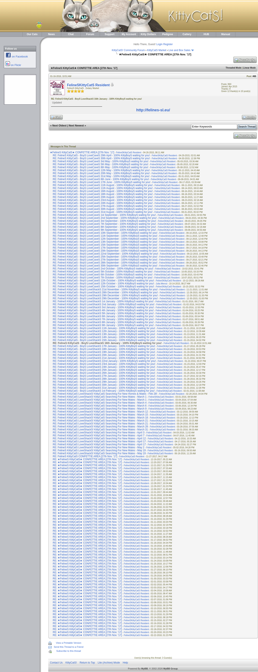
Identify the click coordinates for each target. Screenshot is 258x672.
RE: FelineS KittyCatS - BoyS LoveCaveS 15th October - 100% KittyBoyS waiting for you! (103, 286)
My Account (129, 34)
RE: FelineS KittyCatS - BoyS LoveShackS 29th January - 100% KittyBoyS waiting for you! (104, 381)
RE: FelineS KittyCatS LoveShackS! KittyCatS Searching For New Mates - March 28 (100, 426)
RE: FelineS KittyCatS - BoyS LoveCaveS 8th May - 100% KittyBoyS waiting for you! (100, 167)
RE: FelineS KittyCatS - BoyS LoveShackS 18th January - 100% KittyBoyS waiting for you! (104, 349)
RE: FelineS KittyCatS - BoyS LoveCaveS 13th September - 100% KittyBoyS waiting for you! (105, 241)
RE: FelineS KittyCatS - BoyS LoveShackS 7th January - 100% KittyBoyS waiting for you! (103, 319)
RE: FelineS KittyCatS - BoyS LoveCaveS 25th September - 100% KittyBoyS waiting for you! (105, 256)
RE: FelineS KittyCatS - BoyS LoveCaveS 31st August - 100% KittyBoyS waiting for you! (103, 212)
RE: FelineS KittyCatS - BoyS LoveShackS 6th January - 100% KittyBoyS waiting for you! (103, 316)
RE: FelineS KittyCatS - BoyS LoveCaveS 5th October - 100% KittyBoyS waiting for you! (103, 271)
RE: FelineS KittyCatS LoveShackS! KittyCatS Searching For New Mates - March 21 (100, 420)
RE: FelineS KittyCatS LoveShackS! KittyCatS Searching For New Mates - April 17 (99, 441)
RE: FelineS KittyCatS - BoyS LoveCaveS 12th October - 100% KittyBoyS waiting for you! (103, 280)
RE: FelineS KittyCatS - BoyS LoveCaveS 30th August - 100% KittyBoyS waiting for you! (103, 209)
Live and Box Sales (179, 50)
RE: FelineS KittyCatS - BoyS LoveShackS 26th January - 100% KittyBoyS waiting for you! (104, 372)
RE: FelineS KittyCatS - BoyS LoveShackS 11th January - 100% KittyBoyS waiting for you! (104, 328)
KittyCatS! (71, 662)
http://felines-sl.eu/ (153, 110)
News (51, 34)
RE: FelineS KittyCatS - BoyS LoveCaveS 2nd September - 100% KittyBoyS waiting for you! (105, 217)
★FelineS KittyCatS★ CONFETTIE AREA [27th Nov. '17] (82, 152)
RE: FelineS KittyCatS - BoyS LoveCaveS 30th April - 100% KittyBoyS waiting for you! (101, 158)
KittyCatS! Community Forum (128, 50)
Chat (71, 34)
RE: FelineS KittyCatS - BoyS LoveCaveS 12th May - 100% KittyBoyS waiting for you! (101, 170)
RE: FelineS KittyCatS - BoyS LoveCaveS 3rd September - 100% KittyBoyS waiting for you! (104, 220)
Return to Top (87, 662)
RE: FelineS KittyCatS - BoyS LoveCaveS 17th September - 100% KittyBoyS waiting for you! (105, 247)
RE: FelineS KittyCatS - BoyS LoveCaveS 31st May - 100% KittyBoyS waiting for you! (101, 176)
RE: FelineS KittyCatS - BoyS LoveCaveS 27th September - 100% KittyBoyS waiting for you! (105, 259)
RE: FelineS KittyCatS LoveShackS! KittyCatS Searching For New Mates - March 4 (100, 402)
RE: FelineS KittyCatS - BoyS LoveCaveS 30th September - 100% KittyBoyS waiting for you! (105, 265)
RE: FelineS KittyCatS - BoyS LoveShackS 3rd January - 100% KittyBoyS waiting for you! (103, 307)
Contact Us (56, 662)
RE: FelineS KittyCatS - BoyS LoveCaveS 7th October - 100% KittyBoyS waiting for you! (103, 277)
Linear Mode (249, 68)
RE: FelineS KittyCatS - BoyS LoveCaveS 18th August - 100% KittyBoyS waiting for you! (103, 194)
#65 (254, 76)
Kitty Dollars (148, 34)
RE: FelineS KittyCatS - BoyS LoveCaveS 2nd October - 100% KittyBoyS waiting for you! (103, 268)
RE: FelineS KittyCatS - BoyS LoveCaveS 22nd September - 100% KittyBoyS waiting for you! (105, 253)
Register (168, 44)
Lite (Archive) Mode (109, 662)
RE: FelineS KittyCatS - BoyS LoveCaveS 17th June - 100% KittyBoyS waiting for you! (101, 182)
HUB (206, 34)
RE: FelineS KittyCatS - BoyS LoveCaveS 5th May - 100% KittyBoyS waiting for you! (100, 164)
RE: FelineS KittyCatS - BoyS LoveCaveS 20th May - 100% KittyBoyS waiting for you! (101, 173)
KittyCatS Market (156, 50)
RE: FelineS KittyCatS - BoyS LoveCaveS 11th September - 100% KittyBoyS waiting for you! (105, 235)
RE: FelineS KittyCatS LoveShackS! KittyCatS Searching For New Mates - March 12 (100, 411)
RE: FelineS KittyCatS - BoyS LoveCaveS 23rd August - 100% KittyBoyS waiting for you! (103, 200)
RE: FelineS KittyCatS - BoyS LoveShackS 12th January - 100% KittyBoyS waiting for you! (104, 331)
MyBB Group (170, 668)
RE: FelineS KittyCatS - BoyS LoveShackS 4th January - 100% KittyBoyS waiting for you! (103, 310)
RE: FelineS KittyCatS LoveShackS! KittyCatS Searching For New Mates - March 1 (100, 396)
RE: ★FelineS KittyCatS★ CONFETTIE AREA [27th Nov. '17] (88, 459)
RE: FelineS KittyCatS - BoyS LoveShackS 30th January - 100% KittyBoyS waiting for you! (104, 384)
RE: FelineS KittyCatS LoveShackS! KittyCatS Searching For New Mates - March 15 (100, 414)
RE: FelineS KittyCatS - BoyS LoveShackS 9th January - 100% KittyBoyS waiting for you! (103, 325)
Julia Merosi (161, 283)
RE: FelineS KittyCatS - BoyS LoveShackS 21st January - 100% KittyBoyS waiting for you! (104, 358)
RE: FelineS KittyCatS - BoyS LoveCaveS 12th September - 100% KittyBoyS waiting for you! (105, 238)
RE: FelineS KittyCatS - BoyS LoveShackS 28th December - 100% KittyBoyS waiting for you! (105, 292)
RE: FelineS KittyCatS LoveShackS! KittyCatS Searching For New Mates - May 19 (99, 450)
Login (159, 44)
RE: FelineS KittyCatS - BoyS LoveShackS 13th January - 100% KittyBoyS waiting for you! (104, 334)
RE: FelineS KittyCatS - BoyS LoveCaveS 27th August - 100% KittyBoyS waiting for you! (103, 206)
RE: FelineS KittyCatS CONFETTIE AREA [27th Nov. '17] (85, 456)
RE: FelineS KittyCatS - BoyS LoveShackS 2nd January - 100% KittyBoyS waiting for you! (103, 304)
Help (125, 662)
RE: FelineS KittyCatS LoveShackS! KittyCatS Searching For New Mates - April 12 (99, 438)
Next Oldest (59, 125)
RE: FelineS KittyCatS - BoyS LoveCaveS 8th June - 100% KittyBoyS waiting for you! (101, 179)
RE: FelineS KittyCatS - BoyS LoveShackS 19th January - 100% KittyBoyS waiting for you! (104, 352)
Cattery (186, 34)
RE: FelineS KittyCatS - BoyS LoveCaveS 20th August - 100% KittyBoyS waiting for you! (103, 197)
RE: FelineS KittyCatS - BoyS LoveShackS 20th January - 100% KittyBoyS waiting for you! (104, 355)
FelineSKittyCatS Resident (88, 85)
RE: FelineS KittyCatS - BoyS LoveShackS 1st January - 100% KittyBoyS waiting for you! (103, 301)
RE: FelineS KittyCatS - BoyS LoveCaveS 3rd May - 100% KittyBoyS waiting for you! (100, 161)
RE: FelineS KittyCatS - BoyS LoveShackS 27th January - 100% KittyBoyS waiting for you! (104, 375)
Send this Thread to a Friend (68, 647)
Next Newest (76, 125)
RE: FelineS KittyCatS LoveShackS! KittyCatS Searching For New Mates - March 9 (100, 408)
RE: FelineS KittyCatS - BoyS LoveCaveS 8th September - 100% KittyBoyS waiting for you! (104, 226)
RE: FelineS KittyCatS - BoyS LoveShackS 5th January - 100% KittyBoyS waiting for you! (103, 313)
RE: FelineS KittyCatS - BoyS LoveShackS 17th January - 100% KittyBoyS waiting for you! (104, 346)
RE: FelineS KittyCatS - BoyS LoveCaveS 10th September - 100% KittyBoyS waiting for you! (105, 232)
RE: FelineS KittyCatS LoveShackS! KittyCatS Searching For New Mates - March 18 (100, 417)
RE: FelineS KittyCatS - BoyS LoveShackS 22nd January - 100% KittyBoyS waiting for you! (104, 361)
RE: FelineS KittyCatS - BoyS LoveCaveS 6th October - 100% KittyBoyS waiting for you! (103, 274)
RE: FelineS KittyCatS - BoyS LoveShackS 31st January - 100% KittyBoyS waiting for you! (104, 387)
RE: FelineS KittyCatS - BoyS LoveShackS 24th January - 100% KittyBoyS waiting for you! (104, 366)
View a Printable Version (68, 643)
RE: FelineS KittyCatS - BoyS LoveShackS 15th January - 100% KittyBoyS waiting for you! (104, 340)
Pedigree (167, 34)
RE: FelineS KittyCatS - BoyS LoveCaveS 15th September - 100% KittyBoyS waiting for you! (105, 244)
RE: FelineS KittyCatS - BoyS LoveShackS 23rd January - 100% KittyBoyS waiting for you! (104, 364)
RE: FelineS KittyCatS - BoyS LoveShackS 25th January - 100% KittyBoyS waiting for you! (104, 369)
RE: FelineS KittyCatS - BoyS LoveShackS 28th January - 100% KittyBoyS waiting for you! (104, 378)
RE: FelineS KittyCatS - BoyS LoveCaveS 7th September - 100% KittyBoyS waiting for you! (104, 223)
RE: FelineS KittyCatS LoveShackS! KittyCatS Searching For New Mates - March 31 (100, 429)
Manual (225, 34)
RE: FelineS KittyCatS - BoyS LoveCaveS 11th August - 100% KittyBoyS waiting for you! (103, 185)
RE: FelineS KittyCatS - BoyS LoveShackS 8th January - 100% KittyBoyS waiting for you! (103, 322)
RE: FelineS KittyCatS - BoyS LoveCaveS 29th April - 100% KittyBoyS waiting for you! (101, 155)
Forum (90, 34)
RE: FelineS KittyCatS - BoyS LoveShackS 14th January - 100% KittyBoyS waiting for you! (104, 337)
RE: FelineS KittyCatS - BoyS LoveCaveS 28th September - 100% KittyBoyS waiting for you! (105, 262)
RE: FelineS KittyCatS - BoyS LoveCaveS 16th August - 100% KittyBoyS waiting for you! (103, 191)
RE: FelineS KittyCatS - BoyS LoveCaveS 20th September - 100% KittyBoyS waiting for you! (105, 250)
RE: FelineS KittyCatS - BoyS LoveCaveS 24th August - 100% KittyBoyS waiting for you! (103, 203)
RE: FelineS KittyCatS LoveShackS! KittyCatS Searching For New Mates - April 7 (98, 435)
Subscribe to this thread (68, 651)
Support (109, 34)
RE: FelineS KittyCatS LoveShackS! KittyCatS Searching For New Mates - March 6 (100, 405)
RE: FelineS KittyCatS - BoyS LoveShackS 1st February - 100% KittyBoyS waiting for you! (104, 390)
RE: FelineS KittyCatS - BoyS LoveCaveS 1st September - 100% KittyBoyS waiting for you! (104, 214)
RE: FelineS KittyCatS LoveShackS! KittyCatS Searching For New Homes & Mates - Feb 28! (105, 393)
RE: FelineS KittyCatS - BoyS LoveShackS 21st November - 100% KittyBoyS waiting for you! (105, 289)
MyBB (144, 668)
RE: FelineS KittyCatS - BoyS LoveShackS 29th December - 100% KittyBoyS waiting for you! (105, 295)
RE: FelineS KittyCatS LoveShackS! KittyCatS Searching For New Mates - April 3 (98, 432)
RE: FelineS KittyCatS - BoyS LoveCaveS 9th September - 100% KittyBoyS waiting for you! (104, 229)
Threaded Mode (233, 68)
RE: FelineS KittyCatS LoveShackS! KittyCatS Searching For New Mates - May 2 (98, 447)
